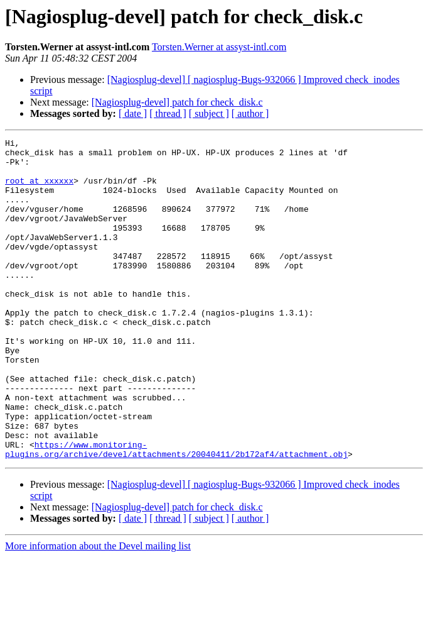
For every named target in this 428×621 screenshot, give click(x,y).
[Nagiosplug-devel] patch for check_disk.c (177, 102)
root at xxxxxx (39, 189)
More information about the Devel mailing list (98, 610)
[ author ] (250, 113)
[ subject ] (209, 113)
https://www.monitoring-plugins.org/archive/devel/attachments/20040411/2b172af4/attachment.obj (176, 512)
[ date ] (133, 113)
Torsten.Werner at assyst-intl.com (219, 46)
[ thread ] (167, 113)
